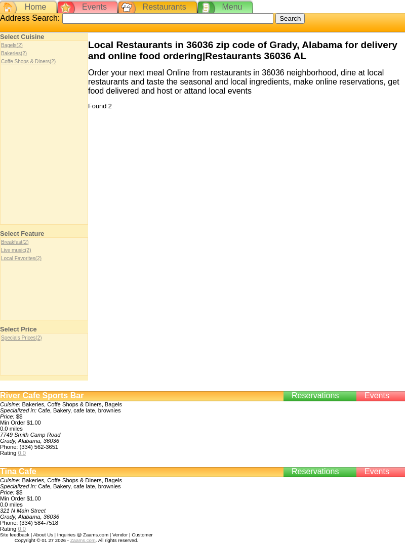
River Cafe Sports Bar (42, 395)
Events (94, 7)
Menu (232, 7)
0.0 (22, 453)
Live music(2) (16, 250)
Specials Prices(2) (21, 338)
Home (36, 7)
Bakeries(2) (14, 53)
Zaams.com (83, 540)
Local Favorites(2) (21, 258)
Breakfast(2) (14, 242)
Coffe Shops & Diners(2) (28, 61)
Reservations (315, 395)
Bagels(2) (12, 45)
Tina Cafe (18, 471)
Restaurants (164, 7)
